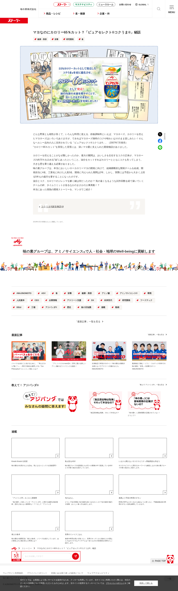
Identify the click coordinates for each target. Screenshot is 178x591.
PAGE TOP (162, 558)
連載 (103, 307)
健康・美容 (42, 39)
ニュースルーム (105, 4)
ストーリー (61, 4)
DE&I (19, 307)
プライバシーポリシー (37, 573)
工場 (33, 307)
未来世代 (108, 300)
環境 (149, 293)
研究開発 (70, 39)
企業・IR (105, 13)
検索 (158, 9)
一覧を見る (155, 334)
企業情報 (53, 300)
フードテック (146, 300)
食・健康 (80, 13)
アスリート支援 (74, 300)
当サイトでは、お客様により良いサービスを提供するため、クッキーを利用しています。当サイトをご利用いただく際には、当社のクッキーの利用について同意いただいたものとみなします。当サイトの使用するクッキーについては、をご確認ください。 (75, 583)
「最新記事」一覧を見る (87, 321)
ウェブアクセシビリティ (98, 573)
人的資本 (21, 300)
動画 (117, 307)
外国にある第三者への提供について (67, 573)
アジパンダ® (51, 307)
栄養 (56, 39)
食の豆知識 (86, 307)
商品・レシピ (53, 13)
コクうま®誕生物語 (51, 206)
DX (92, 300)
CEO (37, 300)
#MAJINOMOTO (24, 293)
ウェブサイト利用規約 (13, 573)
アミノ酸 (106, 293)
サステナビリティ (83, 4)
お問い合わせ (125, 4)
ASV (43, 293)
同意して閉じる (146, 583)
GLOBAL (144, 4)
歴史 (69, 307)
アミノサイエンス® (128, 293)
